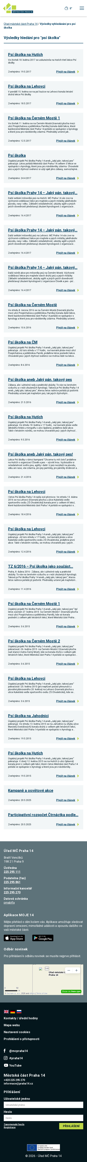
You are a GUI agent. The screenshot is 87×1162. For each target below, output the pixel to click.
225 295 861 (12, 882)
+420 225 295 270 (14, 1080)
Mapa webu (12, 1025)
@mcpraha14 (18, 1051)
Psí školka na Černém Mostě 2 (34, 641)
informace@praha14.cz (18, 1083)
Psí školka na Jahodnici (28, 716)
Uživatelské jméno (17, 1099)
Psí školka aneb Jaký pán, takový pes (40, 379)
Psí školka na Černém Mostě (32, 305)
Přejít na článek (65, 71)
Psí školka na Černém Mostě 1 (34, 118)
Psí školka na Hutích (25, 54)
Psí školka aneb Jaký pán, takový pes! (40, 454)
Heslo (8, 1112)
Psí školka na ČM (22, 342)
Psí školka (17, 155)
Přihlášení (71, 1126)
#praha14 (16, 1058)
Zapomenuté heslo (14, 1124)
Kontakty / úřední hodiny (21, 1018)
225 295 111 (12, 872)
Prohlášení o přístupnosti (21, 1039)
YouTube (15, 1065)
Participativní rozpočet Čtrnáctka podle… (43, 815)
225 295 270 (12, 892)
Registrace (10, 1127)
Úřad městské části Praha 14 (21, 23)
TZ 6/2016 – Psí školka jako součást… (40, 566)
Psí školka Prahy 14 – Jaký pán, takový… (42, 193)
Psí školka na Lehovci (26, 86)
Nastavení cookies (17, 1032)
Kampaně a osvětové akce (30, 790)
